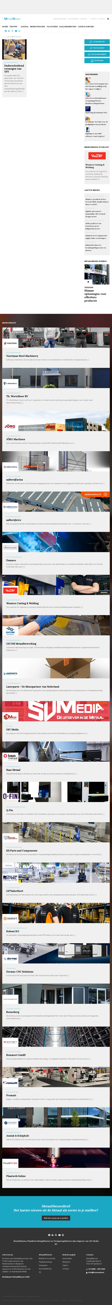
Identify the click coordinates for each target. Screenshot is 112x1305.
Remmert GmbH (16, 1055)
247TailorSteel (14, 891)
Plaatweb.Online (16, 1176)
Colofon (25, 1300)
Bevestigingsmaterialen (16, 928)
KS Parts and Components (21, 850)
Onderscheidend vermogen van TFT (14, 68)
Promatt (11, 1095)
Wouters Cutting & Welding (22, 603)
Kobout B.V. (12, 931)
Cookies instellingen (76, 1300)
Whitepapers (91, 74)
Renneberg (12, 1012)
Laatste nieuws (92, 190)
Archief (83, 19)
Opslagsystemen (13, 476)
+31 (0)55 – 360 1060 (96, 1269)
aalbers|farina (14, 479)
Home (5, 26)
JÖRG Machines (15, 439)
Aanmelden (67, 1258)
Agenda (25, 26)
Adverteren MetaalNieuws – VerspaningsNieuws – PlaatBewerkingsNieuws (96, 100)
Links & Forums (86, 26)
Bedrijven (66, 1262)
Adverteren (73, 19)
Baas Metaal (13, 769)
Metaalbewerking (14, 557)
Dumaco (11, 560)
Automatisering (11, 62)
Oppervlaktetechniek (15, 807)
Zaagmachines (12, 1092)
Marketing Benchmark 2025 (96, 113)
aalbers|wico (13, 520)
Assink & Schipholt (17, 1135)
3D (40, 1272)
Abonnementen (60, 19)
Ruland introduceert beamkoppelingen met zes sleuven (95, 247)
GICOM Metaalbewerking (21, 643)
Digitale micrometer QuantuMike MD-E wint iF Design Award (95, 214)
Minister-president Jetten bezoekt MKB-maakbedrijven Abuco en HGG (97, 202)
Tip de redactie (97, 42)
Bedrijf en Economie (94, 196)
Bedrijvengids (37, 26)
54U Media (12, 729)
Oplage (9, 726)
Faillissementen (68, 26)
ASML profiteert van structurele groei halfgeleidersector (93, 226)
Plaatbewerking (13, 353)
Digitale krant (97, 48)
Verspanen (90, 208)
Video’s (94, 19)
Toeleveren (90, 232)
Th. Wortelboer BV (17, 396)
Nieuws (13, 26)
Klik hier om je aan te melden (56, 1218)
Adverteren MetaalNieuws (11, 1300)
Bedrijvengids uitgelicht (96, 147)
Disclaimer (55, 1300)
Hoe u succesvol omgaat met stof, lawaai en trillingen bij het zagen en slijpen (96, 86)
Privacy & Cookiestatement (40, 1300)
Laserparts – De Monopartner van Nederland (32, 686)
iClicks (37, 1296)
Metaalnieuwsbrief (97, 54)
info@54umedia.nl (96, 1272)
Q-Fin (9, 810)
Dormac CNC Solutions (19, 971)
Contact (101, 19)
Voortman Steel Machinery (22, 356)
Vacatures (52, 26)
